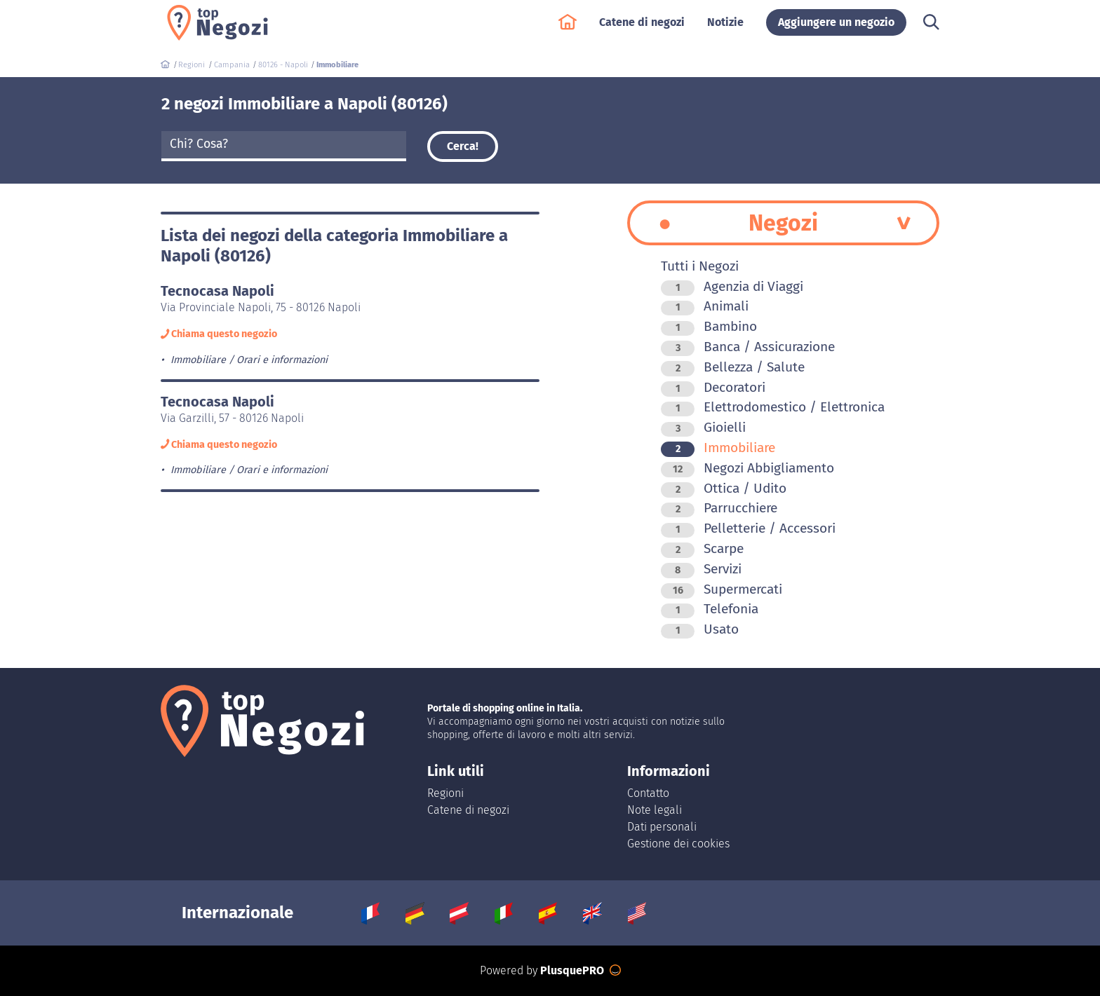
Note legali (654, 810)
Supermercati (721, 589)
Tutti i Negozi (700, 266)
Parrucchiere (719, 508)
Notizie (725, 29)
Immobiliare (718, 447)
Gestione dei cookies (678, 843)
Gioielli (703, 427)
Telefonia (709, 609)
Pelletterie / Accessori (748, 528)
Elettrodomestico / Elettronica (773, 407)
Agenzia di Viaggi (732, 286)
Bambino (709, 326)
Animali (705, 306)
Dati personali (662, 826)
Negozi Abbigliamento (747, 468)
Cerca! (462, 146)
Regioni (445, 793)
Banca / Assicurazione (748, 347)
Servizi (701, 569)
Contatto (648, 793)
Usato (700, 629)
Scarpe (702, 548)
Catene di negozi (642, 29)
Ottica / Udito (723, 488)
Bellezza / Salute (733, 367)
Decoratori (713, 387)
